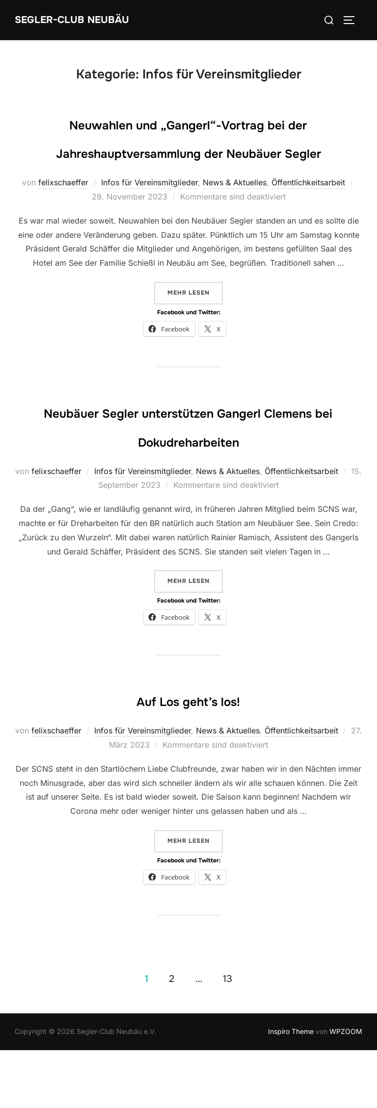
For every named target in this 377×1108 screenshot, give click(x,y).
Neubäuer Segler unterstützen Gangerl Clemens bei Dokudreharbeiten (188, 469)
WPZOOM (345, 1089)
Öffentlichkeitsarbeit (308, 212)
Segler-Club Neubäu (88, 20)
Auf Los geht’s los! (188, 757)
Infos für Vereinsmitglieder (149, 212)
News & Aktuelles (235, 212)
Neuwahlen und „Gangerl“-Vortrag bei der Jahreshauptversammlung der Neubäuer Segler (188, 151)
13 (227, 1037)
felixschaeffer (63, 212)
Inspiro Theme (291, 1089)
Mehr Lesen (195, 321)
